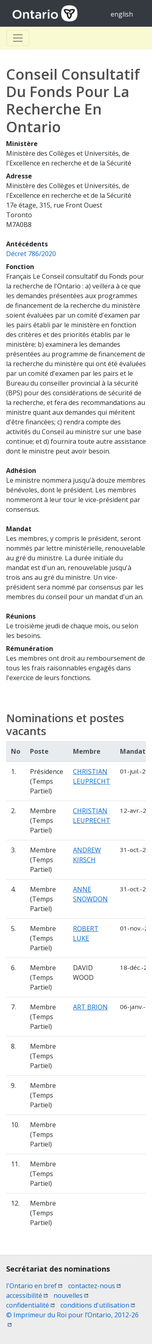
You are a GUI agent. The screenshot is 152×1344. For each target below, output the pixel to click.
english (122, 14)
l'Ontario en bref (34, 1285)
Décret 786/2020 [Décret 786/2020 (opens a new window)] (31, 253)
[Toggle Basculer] (17, 38)
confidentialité (30, 1305)
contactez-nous (94, 1285)
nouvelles (71, 1295)
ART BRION (90, 1007)
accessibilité (27, 1295)
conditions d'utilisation (97, 1305)
